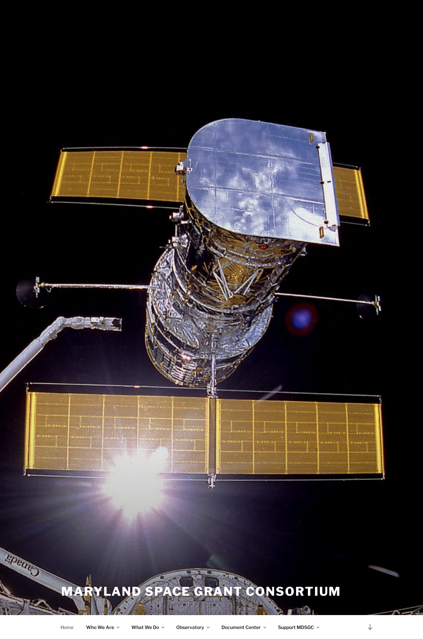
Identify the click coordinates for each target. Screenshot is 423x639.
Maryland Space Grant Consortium (201, 591)
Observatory (193, 627)
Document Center (244, 627)
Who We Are (103, 627)
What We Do (148, 627)
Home (67, 627)
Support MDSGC (299, 627)
